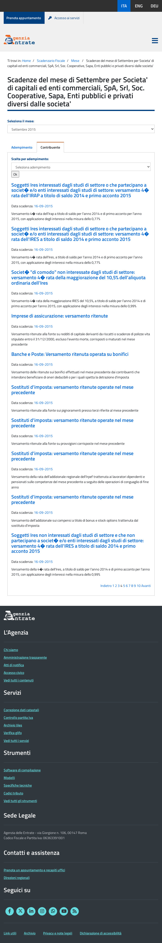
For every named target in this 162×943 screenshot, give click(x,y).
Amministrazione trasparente (25, 657)
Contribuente (50, 147)
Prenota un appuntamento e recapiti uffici (34, 870)
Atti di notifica (14, 664)
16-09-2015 (43, 205)
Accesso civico (14, 672)
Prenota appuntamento (23, 17)
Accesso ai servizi (64, 17)
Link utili (10, 933)
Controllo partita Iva (18, 717)
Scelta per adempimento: (30, 158)
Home (26, 60)
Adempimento (21, 147)
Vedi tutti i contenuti (18, 680)
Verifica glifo (13, 732)
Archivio (29, 933)
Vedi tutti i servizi (16, 740)
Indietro (106, 585)
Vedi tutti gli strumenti (20, 800)
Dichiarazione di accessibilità (100, 933)
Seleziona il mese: (20, 121)
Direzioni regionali (17, 877)
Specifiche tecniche (18, 785)
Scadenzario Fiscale (51, 60)
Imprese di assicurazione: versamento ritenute (59, 315)
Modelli (9, 777)
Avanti (146, 585)
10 (139, 585)
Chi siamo (11, 649)
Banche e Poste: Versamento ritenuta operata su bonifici (70, 354)
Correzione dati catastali (21, 709)
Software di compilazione (22, 770)
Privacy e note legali (57, 933)
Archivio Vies (13, 725)
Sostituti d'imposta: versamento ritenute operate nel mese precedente (72, 389)
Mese (75, 60)
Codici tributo (13, 793)
